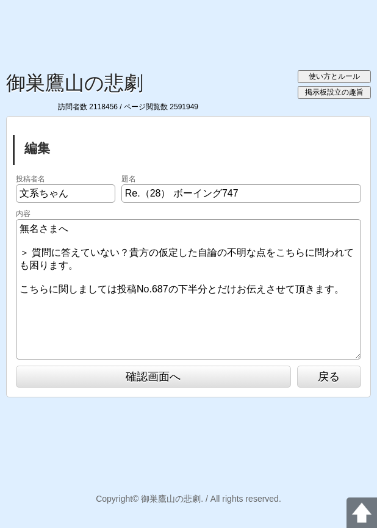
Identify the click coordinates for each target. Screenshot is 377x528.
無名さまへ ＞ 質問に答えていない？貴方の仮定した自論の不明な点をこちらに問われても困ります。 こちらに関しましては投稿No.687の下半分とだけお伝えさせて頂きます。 (188, 289)
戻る (329, 377)
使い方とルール (334, 76)
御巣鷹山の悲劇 (74, 83)
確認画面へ (153, 377)
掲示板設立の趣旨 (334, 92)
